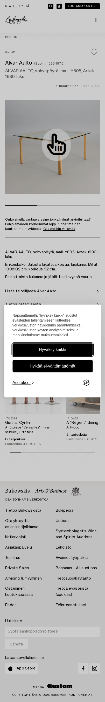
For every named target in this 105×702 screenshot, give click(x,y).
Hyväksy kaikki (52, 349)
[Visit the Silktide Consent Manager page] (86, 383)
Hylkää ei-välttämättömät (52, 366)
